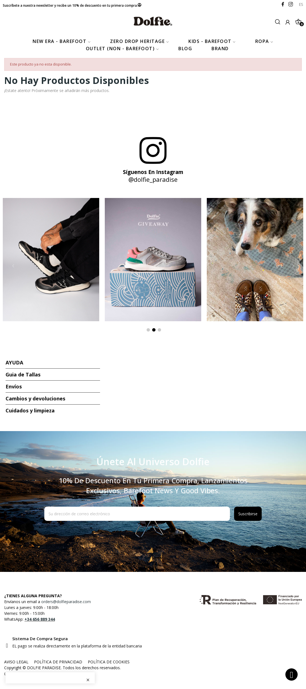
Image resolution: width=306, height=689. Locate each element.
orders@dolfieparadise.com (66, 601)
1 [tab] (148, 330)
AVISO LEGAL (16, 661)
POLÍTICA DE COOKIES (109, 661)
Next (293, 265)
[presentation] (89, 534)
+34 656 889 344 (40, 619)
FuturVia (30, 674)
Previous (13, 265)
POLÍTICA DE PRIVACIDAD (58, 661)
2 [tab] (154, 330)
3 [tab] (159, 330)
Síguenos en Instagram (153, 172)
